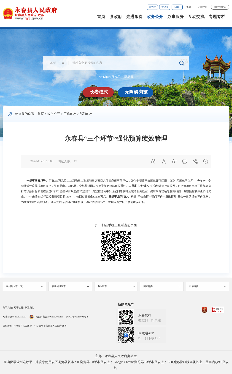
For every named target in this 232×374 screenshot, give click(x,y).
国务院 (152, 7)
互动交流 (196, 16)
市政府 (177, 7)
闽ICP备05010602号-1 (77, 317)
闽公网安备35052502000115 (46, 317)
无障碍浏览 (136, 91)
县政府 (116, 16)
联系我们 (29, 307)
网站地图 (18, 307)
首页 (101, 16)
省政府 (164, 7)
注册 (205, 7)
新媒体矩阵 (126, 304)
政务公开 (155, 16)
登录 (199, 7)
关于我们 (7, 307)
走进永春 (134, 16)
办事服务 (175, 16)
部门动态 (86, 114)
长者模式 (99, 91)
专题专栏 (217, 16)
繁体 (188, 7)
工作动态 (70, 114)
